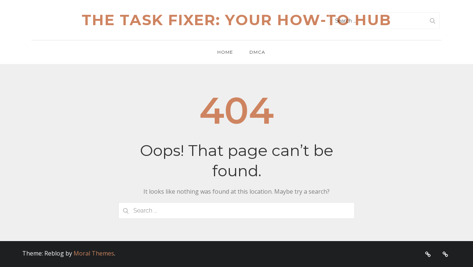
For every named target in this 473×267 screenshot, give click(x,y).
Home (225, 52)
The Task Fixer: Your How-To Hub (236, 20)
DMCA (257, 52)
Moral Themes (94, 253)
